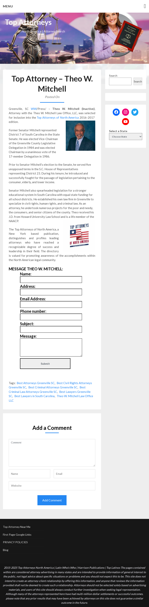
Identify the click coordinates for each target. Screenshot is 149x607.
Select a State (118, 131)
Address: (28, 286)
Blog (5, 550)
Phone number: (33, 311)
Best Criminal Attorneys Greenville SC (52, 387)
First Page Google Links (17, 534)
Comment (52, 453)
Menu (8, 6)
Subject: (27, 323)
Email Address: (33, 298)
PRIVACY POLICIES (15, 542)
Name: (25, 274)
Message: (28, 336)
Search (113, 75)
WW (33, 108)
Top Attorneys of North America (58, 117)
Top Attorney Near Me (16, 526)
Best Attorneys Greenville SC (36, 383)
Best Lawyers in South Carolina (34, 396)
